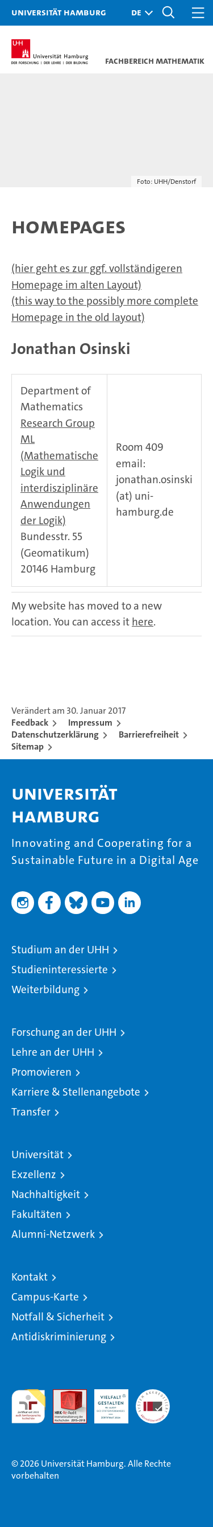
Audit (63, 1395)
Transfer (31, 1112)
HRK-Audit (105, 1401)
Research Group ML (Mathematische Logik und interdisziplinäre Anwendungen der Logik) (59, 472)
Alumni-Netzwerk (53, 1234)
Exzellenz (33, 1174)
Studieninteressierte (59, 969)
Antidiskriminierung (58, 1337)
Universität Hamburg (58, 12)
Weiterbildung (45, 989)
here (142, 622)
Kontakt (29, 1277)
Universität (37, 1154)
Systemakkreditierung (153, 1395)
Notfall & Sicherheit (58, 1317)
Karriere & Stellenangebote (75, 1092)
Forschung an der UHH (63, 1032)
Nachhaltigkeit (45, 1194)
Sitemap (27, 746)
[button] (139, 13)
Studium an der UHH (60, 949)
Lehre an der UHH (52, 1052)
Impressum (90, 722)
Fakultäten (36, 1214)
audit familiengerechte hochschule (28, 1406)
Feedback (29, 722)
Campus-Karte (45, 1297)
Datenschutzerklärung (55, 734)
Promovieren (41, 1072)
